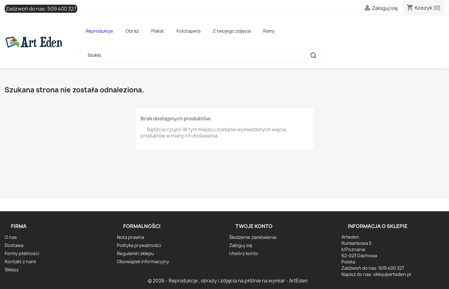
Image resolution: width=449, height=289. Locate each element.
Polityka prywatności (139, 245)
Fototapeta (188, 31)
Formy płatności (22, 253)
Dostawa (14, 245)
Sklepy (12, 270)
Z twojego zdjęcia (232, 31)
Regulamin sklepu (135, 253)
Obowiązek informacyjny (143, 261)
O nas (11, 237)
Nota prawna (130, 237)
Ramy (269, 31)
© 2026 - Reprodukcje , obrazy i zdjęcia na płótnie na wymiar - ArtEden (227, 280)
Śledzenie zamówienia (252, 237)
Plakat (157, 31)
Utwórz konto (243, 253)
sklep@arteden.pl (392, 274)
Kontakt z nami (20, 261)
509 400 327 (61, 8)
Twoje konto (254, 226)
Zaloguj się (240, 245)
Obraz (132, 31)
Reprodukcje (99, 31)
